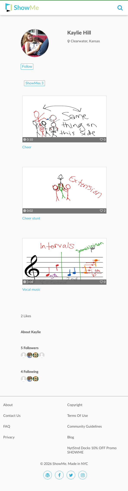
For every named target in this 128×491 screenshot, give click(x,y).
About (8, 405)
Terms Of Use (77, 415)
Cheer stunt (31, 218)
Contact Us (12, 415)
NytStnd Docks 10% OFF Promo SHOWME (92, 450)
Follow (27, 66)
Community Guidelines (84, 426)
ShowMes (34, 83)
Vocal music (31, 289)
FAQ (6, 426)
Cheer (26, 147)
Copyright (74, 405)
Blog (70, 437)
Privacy (8, 437)
